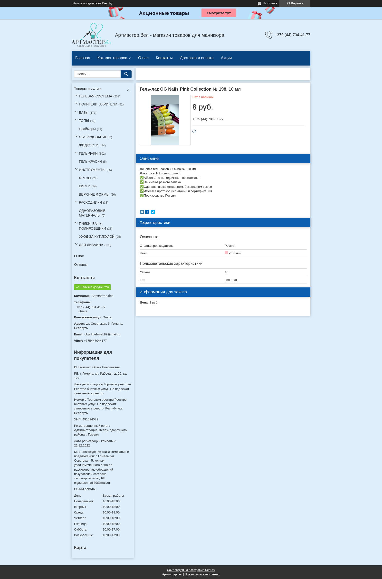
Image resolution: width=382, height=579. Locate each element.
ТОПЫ (84, 121)
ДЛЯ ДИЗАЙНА (91, 245)
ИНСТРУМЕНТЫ (92, 170)
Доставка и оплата (197, 58)
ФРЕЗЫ (85, 178)
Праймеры (87, 129)
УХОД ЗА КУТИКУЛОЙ (97, 236)
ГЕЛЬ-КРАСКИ (90, 161)
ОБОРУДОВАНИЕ (93, 137)
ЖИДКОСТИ (89, 145)
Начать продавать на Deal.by (92, 3)
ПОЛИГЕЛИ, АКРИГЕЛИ (98, 104)
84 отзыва (270, 3)
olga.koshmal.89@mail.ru (102, 334)
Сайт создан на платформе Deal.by (191, 570)
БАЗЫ (83, 112)
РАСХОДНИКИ (90, 202)
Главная (82, 58)
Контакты (164, 58)
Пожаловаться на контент (202, 574)
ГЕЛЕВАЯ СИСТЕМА (95, 96)
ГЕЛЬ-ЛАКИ (88, 153)
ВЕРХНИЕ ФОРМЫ (94, 194)
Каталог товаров (112, 58)
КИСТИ (84, 186)
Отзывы (80, 264)
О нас (143, 58)
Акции (226, 58)
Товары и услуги (88, 88)
